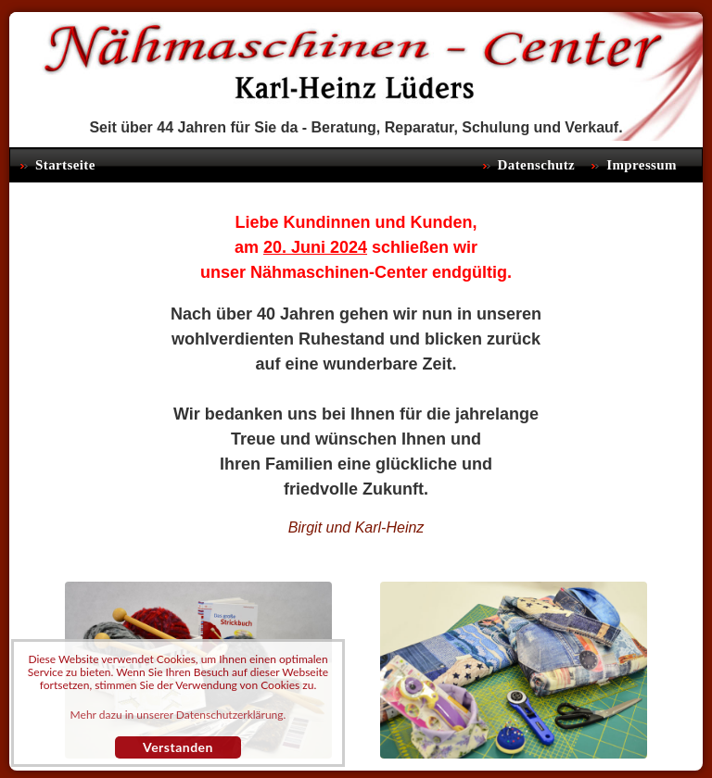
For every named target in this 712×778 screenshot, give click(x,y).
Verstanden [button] (178, 747)
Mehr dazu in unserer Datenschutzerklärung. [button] (178, 715)
